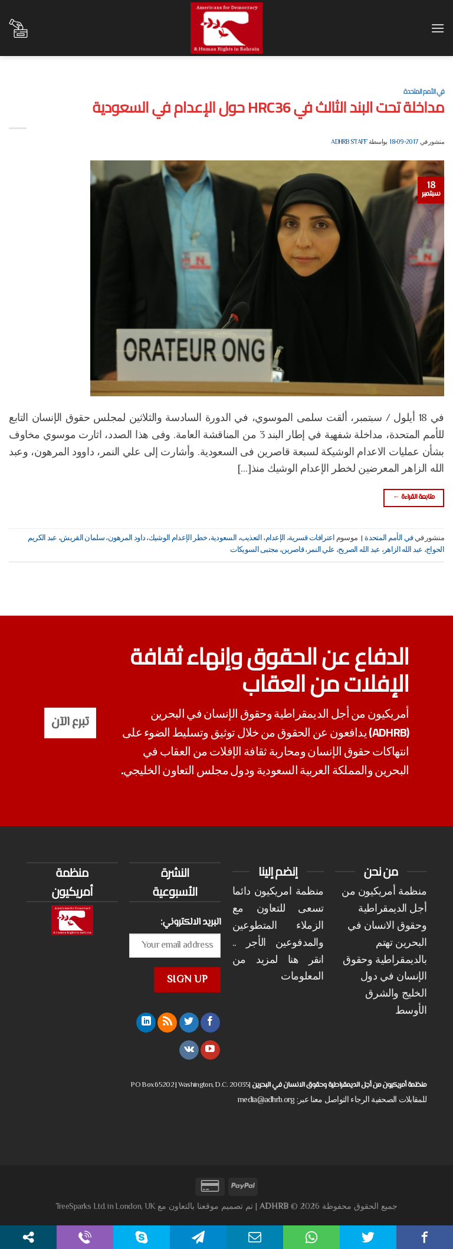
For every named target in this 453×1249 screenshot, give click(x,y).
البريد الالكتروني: (190, 922)
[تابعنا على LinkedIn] (146, 1023)
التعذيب (251, 538)
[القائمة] (437, 28)
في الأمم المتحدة (423, 91)
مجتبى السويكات (254, 550)
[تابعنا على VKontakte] (189, 1050)
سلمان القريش (82, 538)
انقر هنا (306, 960)
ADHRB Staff (349, 142)
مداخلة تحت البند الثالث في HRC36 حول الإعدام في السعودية (268, 107)
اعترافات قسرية (311, 538)
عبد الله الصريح (359, 550)
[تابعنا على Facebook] (210, 1023)
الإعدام (275, 538)
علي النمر (321, 550)
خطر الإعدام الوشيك (178, 538)
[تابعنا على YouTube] (210, 1050)
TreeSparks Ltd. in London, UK (105, 1207)
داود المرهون (127, 538)
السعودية (224, 538)
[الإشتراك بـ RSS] (167, 1023)
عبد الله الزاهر (403, 550)
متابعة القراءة (413, 497)
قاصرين (292, 550)
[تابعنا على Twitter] (189, 1023)
